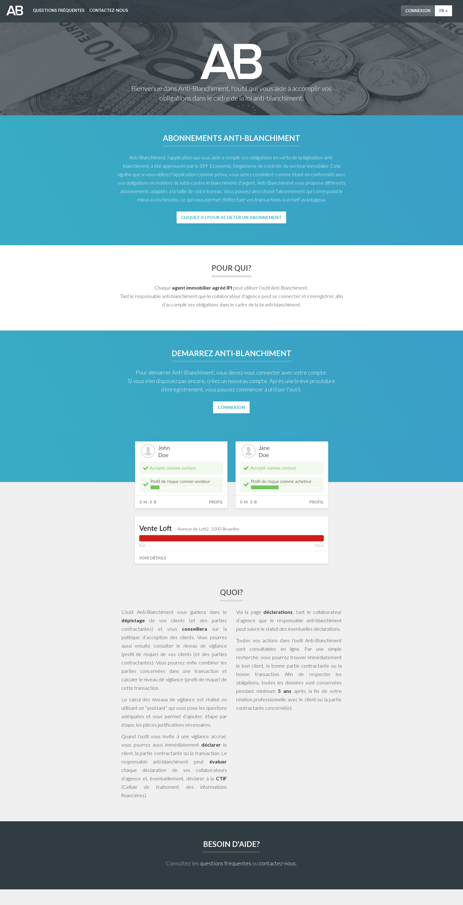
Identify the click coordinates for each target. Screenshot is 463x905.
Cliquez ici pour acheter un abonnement (231, 217)
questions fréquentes (225, 863)
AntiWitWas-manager (14, 11)
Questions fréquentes (59, 10)
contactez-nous (277, 863)
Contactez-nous (108, 10)
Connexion (418, 10)
